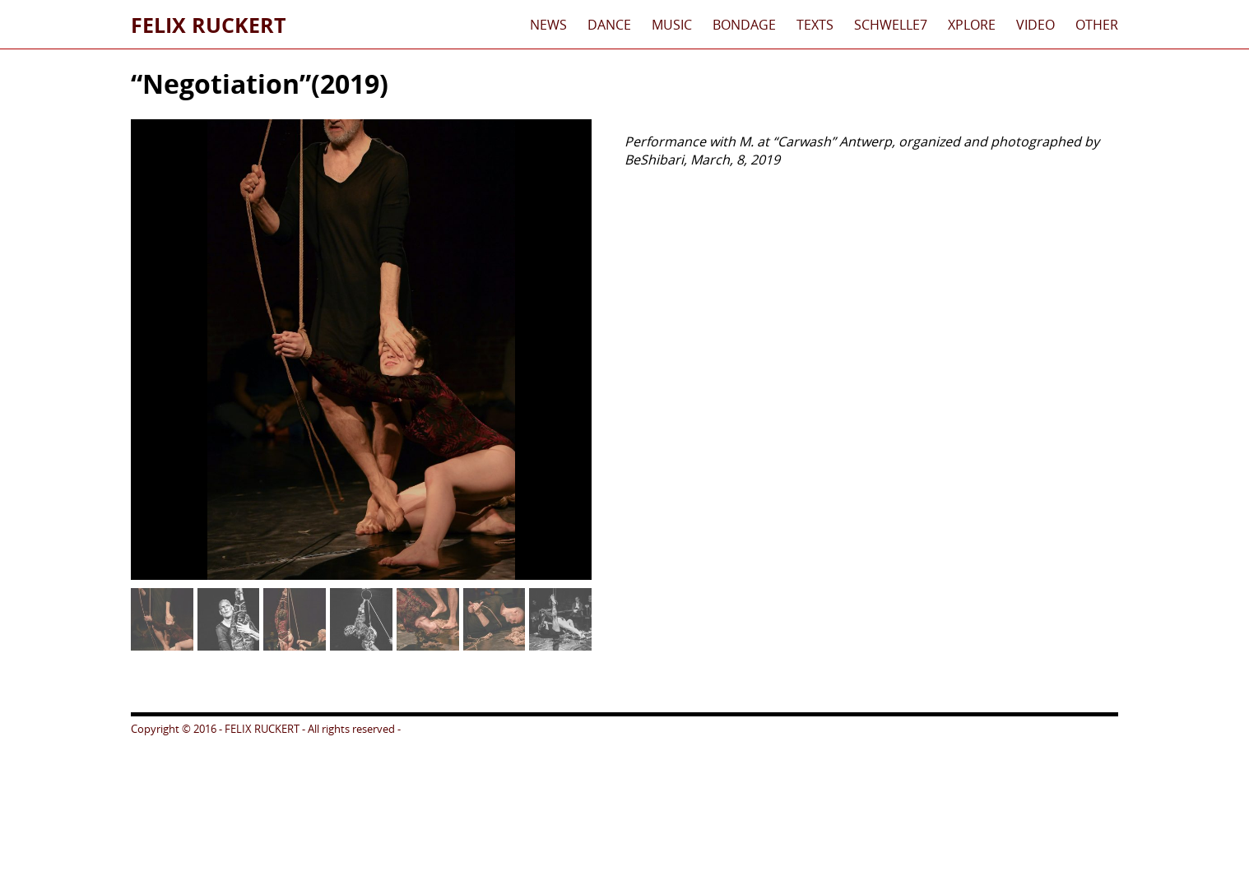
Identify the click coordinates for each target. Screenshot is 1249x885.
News (548, 25)
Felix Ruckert (208, 24)
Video (1035, 25)
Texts (814, 25)
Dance (609, 25)
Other (1096, 25)
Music (672, 25)
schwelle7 (890, 25)
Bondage (744, 25)
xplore (972, 25)
